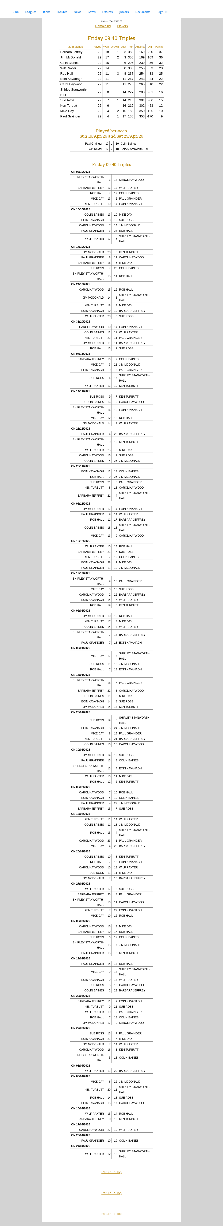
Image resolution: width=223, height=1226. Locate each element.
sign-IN (162, 12)
